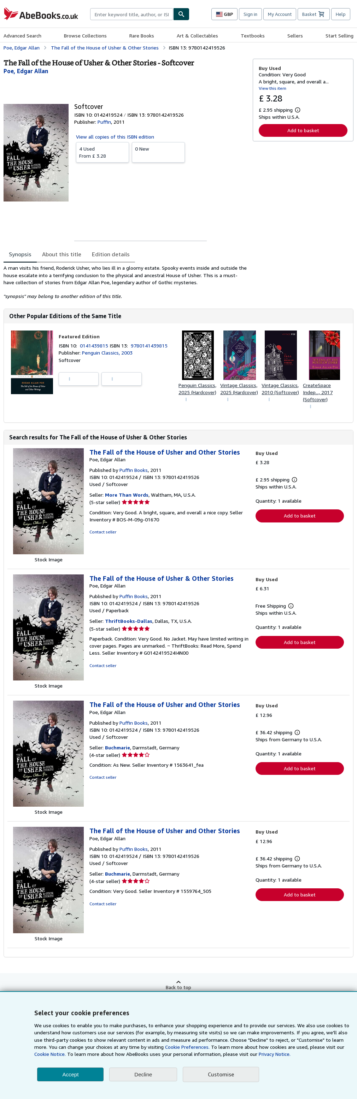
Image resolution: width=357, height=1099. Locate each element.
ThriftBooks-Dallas (128, 621)
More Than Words (126, 495)
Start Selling (339, 36)
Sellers (295, 36)
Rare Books (141, 36)
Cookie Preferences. (187, 1047)
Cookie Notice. (50, 1054)
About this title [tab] (61, 254)
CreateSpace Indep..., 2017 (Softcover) (318, 392)
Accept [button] (70, 1074)
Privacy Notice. (275, 1054)
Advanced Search (22, 36)
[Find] (181, 14)
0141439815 (95, 346)
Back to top (178, 987)
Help (341, 14)
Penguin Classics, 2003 (107, 353)
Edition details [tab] (111, 254)
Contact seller (102, 531)
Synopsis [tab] (20, 254)
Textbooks (253, 36)
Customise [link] (221, 1074)
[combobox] (131, 14)
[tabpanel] (125, 282)
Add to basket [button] (303, 130)
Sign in (250, 14)
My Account (280, 14)
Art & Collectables (197, 36)
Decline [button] (143, 1074)
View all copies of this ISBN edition (115, 137)
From (102, 152)
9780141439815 (149, 346)
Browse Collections (85, 36)
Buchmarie (117, 747)
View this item (272, 88)
